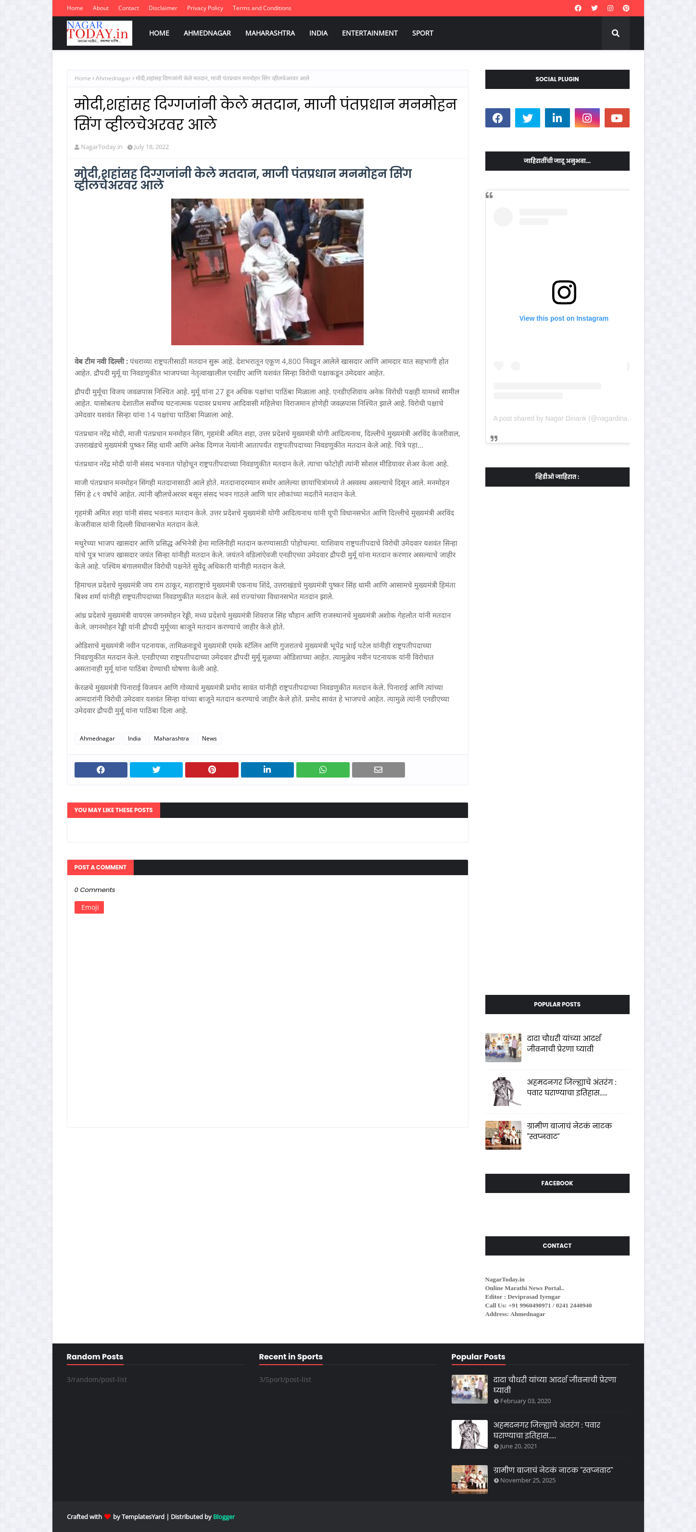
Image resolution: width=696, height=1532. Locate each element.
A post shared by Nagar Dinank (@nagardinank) (565, 418)
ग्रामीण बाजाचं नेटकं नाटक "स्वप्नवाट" (569, 1131)
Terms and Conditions (262, 8)
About (101, 8)
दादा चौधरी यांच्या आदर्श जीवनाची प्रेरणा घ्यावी (564, 1044)
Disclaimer (163, 8)
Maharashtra (171, 738)
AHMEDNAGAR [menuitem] (207, 33)
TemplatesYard (143, 1516)
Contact (128, 8)
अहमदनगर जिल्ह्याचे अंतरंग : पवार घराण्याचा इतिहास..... (572, 1087)
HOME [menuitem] (159, 33)
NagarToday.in (102, 146)
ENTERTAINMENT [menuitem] (370, 33)
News (209, 738)
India (134, 738)
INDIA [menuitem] (318, 33)
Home (75, 8)
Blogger (224, 1516)
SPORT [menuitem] (422, 33)
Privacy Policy (205, 8)
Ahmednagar (113, 78)
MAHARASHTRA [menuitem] (270, 33)
